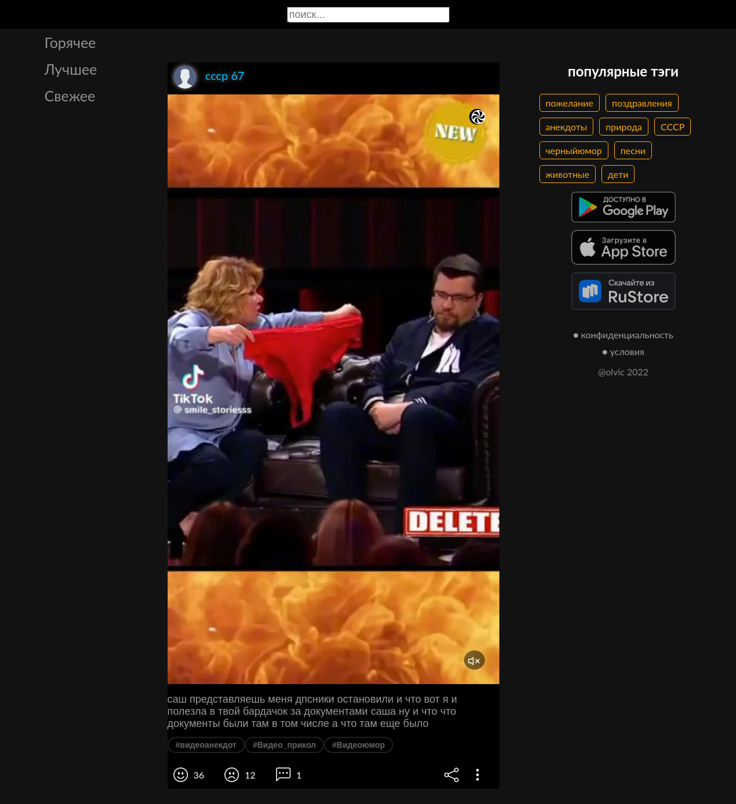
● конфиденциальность (623, 334)
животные (568, 174)
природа (624, 126)
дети (618, 174)
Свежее (70, 95)
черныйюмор (574, 150)
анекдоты (567, 126)
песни (633, 150)
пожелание (569, 102)
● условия (623, 351)
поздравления (642, 102)
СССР (672, 126)
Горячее (70, 42)
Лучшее (71, 69)
